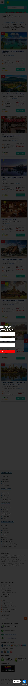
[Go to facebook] (24, 681)
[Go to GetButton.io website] (24, 684)
